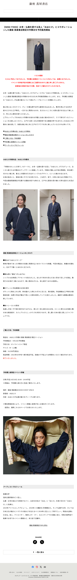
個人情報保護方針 (45, 572)
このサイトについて (35, 572)
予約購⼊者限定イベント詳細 (15, 142)
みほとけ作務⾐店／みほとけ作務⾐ (17, 131)
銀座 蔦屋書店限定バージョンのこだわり (19, 135)
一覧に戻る (39, 552)
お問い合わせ (11, 572)
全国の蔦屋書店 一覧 (64, 572)
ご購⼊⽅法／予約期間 (13, 138)
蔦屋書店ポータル (54, 572)
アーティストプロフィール (14, 145)
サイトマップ (26, 572)
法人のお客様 (19, 572)
